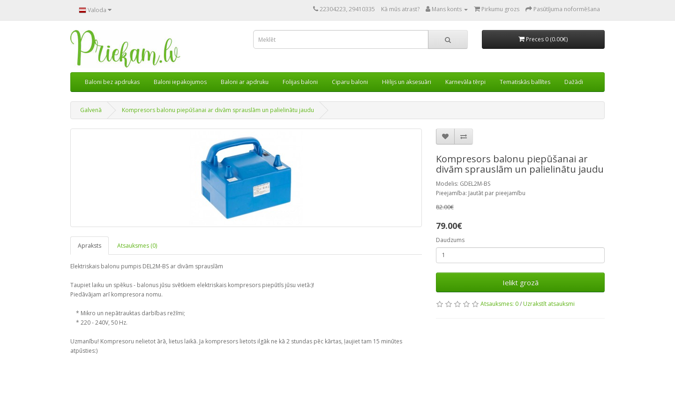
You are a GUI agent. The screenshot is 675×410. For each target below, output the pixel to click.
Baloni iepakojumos (180, 82)
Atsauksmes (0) (137, 246)
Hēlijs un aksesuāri (406, 82)
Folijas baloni (300, 82)
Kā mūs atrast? (400, 9)
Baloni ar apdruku (245, 82)
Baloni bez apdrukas (112, 82)
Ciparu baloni (350, 82)
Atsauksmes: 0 (499, 304)
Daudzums (450, 240)
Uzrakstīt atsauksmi (549, 304)
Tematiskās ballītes (525, 82)
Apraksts (89, 246)
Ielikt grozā (520, 282)
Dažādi (573, 82)
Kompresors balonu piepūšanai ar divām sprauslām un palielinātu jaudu (218, 110)
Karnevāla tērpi (465, 82)
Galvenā (91, 110)
